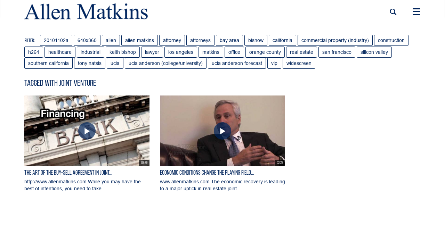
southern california (48, 63)
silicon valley (374, 52)
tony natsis (90, 63)
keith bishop (123, 52)
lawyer (152, 52)
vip (274, 63)
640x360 (87, 40)
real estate (301, 52)
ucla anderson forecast (237, 63)
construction (391, 40)
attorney (172, 40)
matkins (210, 52)
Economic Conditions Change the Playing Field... (207, 173)
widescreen (299, 63)
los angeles (180, 52)
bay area (229, 40)
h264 (33, 52)
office (234, 52)
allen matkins (139, 40)
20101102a (56, 40)
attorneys (200, 40)
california (282, 40)
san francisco (336, 52)
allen (111, 40)
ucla (115, 63)
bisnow (256, 40)
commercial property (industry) (335, 40)
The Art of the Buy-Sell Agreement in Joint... (68, 173)
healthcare (60, 52)
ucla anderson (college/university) (166, 63)
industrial (90, 52)
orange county (265, 52)
